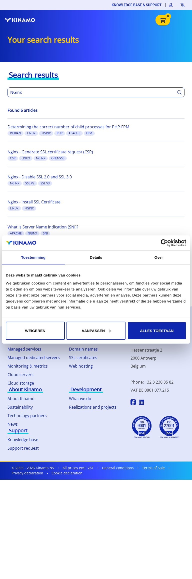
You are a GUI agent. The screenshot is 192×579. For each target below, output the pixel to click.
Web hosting (81, 366)
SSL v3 (45, 183)
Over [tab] (158, 257)
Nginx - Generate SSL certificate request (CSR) (50, 152)
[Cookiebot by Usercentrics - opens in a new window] (164, 243)
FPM (89, 133)
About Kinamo (21, 398)
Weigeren (35, 330)
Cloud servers (21, 374)
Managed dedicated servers (34, 357)
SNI (45, 233)
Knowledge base (23, 439)
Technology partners (27, 415)
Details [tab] (96, 257)
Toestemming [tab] (33, 257)
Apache (74, 133)
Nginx (46, 133)
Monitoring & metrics (28, 366)
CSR (13, 158)
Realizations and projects (92, 407)
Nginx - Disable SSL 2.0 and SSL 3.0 (40, 177)
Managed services (24, 349)
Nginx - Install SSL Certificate (34, 202)
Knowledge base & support (137, 5)
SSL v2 (29, 183)
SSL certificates (83, 357)
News (13, 424)
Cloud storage (21, 383)
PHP (59, 133)
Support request (23, 448)
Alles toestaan (157, 330)
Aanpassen (96, 330)
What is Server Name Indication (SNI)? (43, 227)
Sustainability (20, 407)
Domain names (83, 349)
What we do (80, 398)
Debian (15, 133)
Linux (31, 133)
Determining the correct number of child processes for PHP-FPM (68, 127)
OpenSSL (57, 158)
